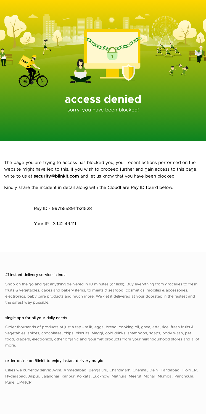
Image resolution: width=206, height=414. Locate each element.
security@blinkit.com (56, 176)
